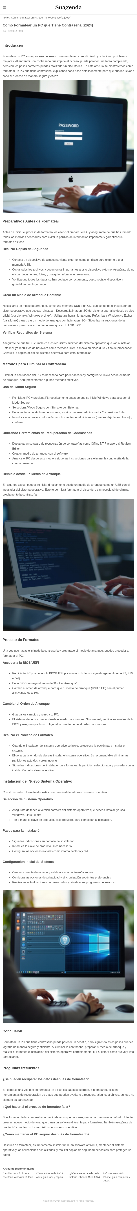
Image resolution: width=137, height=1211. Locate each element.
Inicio (6, 17)
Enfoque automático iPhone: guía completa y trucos (116, 1177)
